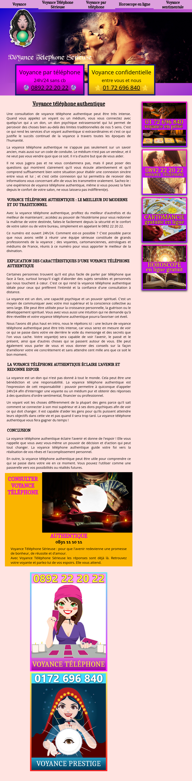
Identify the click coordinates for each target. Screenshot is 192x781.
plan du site (97, 764)
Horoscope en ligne (134, 4)
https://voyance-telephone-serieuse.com (96, 724)
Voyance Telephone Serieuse (54, 58)
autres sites (144, 764)
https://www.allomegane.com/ (142, 756)
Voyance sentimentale (173, 4)
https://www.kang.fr (59, 756)
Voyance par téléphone (96, 4)
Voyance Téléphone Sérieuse (58, 4)
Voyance (19, 4)
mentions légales (121, 764)
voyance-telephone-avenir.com (98, 756)
